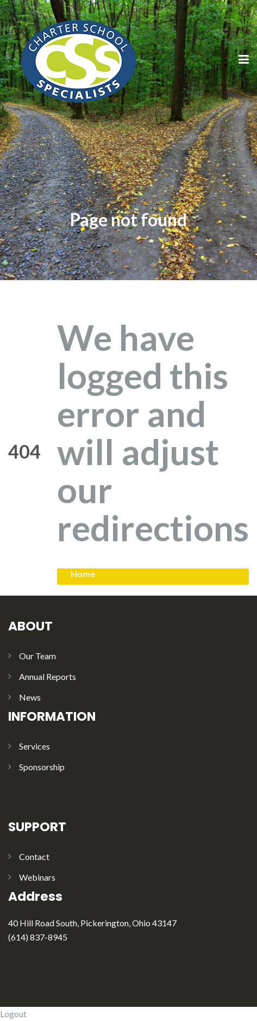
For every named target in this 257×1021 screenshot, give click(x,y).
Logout (13, 1013)
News (30, 697)
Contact (34, 856)
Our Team (37, 656)
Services (34, 746)
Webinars (37, 877)
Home (83, 573)
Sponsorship (42, 767)
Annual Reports (47, 676)
